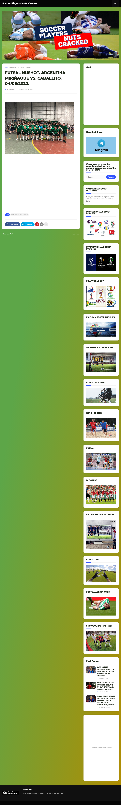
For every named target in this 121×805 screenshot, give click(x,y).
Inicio (7, 67)
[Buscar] (96, 177)
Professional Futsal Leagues (20, 67)
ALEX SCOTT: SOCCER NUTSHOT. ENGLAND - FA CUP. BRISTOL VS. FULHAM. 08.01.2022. (105, 686)
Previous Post (8, 234)
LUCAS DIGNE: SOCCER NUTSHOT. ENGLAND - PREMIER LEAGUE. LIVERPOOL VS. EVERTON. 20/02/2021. (106, 700)
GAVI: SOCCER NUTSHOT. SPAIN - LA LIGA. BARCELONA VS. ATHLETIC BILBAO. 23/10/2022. (105, 671)
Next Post (75, 234)
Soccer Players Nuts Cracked (20, 3)
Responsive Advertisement (101, 748)
